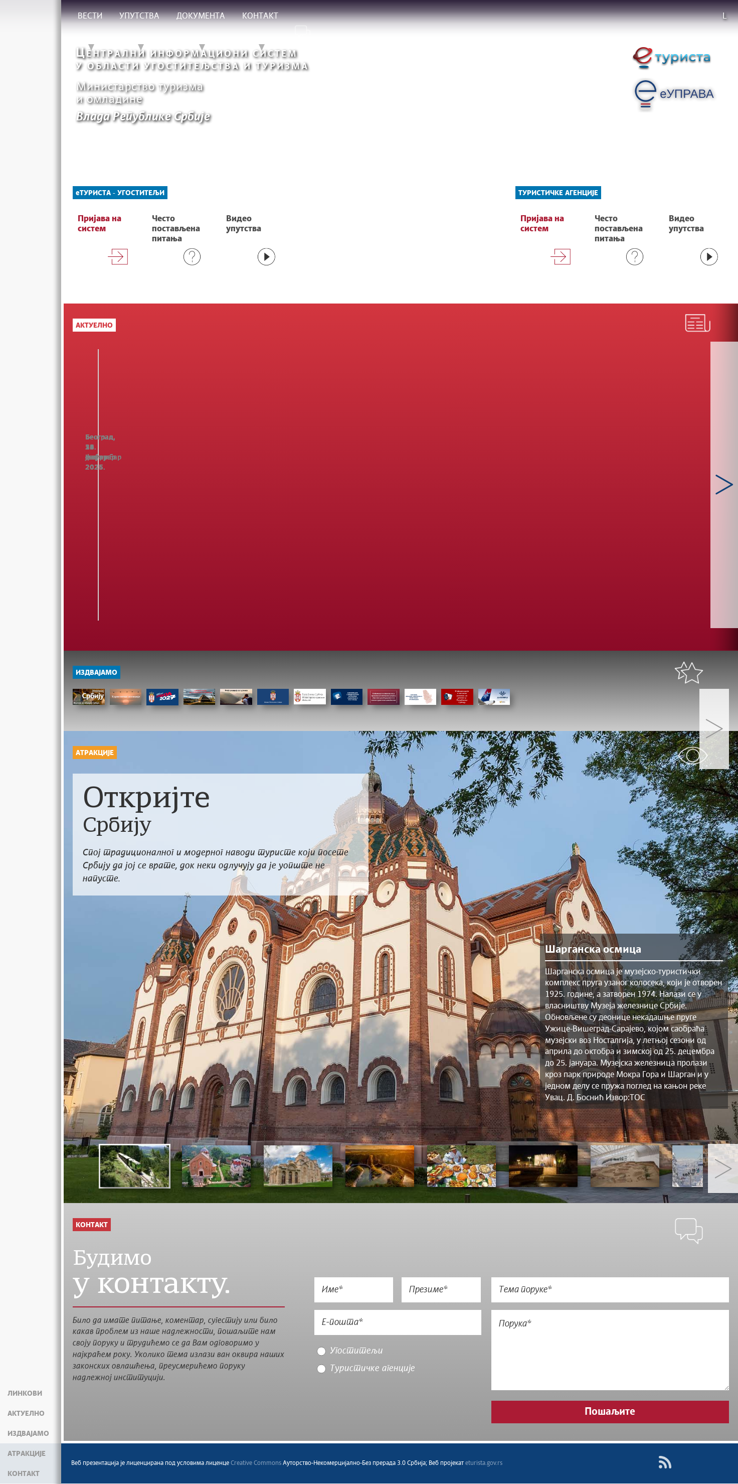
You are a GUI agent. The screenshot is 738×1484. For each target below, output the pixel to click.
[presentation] (396, 1402)
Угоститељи (355, 1357)
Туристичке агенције (558, 193)
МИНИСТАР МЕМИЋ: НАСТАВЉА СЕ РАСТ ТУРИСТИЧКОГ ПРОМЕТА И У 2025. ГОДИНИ (530, 475)
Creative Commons (256, 1464)
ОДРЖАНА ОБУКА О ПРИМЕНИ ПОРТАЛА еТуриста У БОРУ (396, 465)
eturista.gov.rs (483, 1464)
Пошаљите (612, 1417)
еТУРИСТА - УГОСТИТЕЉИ (120, 193)
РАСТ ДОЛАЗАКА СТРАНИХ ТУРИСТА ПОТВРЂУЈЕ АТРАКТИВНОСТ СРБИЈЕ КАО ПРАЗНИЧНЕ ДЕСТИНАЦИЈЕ (137, 480)
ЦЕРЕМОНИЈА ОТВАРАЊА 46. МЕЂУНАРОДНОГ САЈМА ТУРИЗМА (656, 470)
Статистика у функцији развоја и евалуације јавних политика (270, 465)
